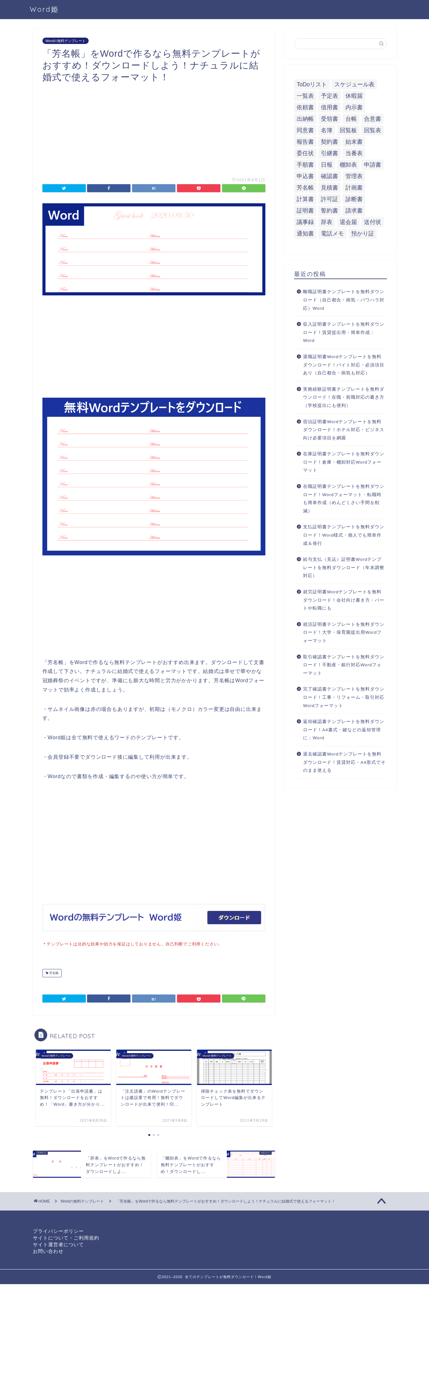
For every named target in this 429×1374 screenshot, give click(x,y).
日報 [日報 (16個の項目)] (326, 165)
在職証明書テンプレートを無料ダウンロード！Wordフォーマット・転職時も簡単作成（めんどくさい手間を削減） (343, 498)
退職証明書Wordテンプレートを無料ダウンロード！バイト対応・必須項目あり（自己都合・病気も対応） (343, 364)
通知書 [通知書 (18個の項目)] (305, 233)
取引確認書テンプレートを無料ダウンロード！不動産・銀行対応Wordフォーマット (343, 665)
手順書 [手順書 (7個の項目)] (305, 165)
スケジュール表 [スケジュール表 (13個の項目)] (354, 84)
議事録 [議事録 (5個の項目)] (305, 222)
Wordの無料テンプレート (66, 41)
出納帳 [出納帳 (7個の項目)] (305, 119)
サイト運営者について (58, 1244)
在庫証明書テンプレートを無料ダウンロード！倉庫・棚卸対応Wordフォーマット (343, 462)
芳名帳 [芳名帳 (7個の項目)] (305, 187)
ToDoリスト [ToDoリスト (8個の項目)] (312, 84)
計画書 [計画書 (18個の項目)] (354, 187)
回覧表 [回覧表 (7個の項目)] (372, 130)
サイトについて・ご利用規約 (66, 1237)
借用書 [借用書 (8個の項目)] (329, 107)
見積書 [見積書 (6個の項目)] (329, 187)
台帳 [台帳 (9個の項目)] (351, 119)
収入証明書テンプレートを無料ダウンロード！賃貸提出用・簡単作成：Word (343, 332)
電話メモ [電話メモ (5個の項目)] (332, 233)
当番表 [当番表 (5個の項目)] (354, 153)
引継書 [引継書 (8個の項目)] (329, 153)
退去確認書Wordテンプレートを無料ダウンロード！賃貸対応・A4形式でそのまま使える (344, 762)
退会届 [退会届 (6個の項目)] (348, 222)
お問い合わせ (48, 1250)
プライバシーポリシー (58, 1230)
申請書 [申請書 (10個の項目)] (372, 165)
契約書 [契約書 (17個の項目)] (329, 142)
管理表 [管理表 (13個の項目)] (354, 176)
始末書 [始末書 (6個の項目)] (354, 142)
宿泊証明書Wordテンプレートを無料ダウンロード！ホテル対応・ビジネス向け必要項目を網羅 (343, 429)
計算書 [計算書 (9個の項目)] (305, 199)
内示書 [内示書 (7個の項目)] (354, 107)
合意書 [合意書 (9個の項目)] (372, 119)
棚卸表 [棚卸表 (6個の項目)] (348, 165)
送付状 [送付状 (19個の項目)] (372, 222)
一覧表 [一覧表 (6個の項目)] (305, 96)
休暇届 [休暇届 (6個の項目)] (354, 96)
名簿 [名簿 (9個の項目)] (326, 130)
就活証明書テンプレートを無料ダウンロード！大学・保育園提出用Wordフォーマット (343, 632)
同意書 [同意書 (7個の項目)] (305, 130)
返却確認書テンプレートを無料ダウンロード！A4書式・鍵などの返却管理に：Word (343, 729)
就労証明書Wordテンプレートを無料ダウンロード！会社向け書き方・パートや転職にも (343, 600)
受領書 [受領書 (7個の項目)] (329, 119)
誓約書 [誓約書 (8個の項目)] (329, 210)
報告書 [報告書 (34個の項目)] (305, 142)
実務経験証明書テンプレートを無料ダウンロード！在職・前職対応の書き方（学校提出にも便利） (343, 397)
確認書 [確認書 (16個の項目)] (329, 176)
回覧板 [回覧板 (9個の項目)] (348, 130)
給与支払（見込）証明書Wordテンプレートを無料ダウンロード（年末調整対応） (343, 567)
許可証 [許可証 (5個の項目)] (329, 199)
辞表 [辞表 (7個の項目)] (326, 222)
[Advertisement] (154, 127)
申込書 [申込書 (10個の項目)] (305, 176)
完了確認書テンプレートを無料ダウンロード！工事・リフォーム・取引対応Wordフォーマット (343, 697)
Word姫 (44, 9)
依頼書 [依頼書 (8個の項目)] (305, 107)
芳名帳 (53, 972)
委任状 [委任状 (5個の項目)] (305, 153)
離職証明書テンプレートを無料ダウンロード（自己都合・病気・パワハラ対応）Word (343, 299)
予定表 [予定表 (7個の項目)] (329, 96)
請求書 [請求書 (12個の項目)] (354, 210)
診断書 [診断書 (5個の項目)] (354, 199)
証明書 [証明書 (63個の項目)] (305, 210)
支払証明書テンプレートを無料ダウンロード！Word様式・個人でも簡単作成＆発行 (343, 535)
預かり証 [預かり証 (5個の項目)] (362, 233)
